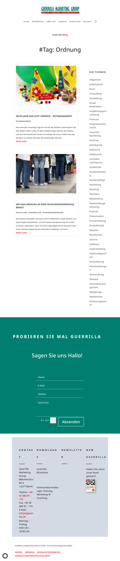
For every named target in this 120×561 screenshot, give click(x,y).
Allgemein (95, 79)
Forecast (94, 119)
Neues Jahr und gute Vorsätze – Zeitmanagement (44, 116)
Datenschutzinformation (48, 552)
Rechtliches (95, 234)
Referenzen (38, 22)
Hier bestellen (97, 502)
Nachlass (94, 194)
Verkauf (93, 279)
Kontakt (87, 22)
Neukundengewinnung (53, 212)
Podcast (93, 211)
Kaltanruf (94, 149)
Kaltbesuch (95, 154)
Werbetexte (95, 296)
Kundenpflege (34, 212)
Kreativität (95, 167)
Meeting (94, 189)
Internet (94, 140)
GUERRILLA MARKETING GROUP (27, 546)
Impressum (30, 552)
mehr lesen (21, 141)
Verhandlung (96, 274)
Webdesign (95, 292)
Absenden (71, 421)
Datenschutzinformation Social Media (32, 556)
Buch (92, 89)
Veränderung (96, 261)
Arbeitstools (96, 84)
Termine (62, 22)
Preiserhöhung (97, 220)
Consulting (95, 93)
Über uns (51, 22)
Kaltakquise (95, 145)
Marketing (95, 184)
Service (93, 239)
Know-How (75, 22)
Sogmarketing (97, 248)
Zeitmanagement (23, 121)
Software (94, 244)
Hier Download (48, 480)
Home (26, 22)
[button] (5, 556)
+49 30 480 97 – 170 (25, 496)
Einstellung (21, 212)
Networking (96, 198)
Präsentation (96, 216)
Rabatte (93, 230)
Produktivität (96, 225)
